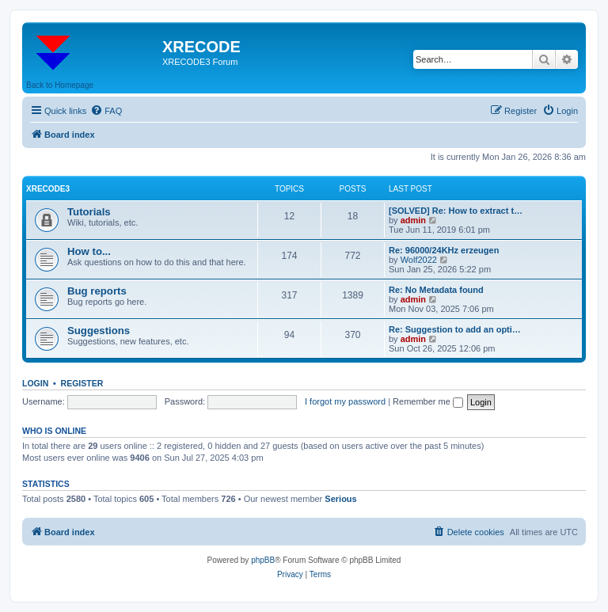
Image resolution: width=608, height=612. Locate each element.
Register (82, 383)
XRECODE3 (48, 188)
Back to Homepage (59, 85)
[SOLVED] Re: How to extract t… (455, 210)
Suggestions (98, 330)
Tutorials (89, 212)
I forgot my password (345, 401)
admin (413, 220)
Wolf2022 (419, 259)
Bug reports (97, 291)
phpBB (263, 560)
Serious (340, 499)
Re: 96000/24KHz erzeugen (444, 250)
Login (35, 383)
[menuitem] (106, 110)
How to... (89, 251)
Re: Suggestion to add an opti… (455, 329)
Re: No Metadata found (436, 290)
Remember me (428, 401)
